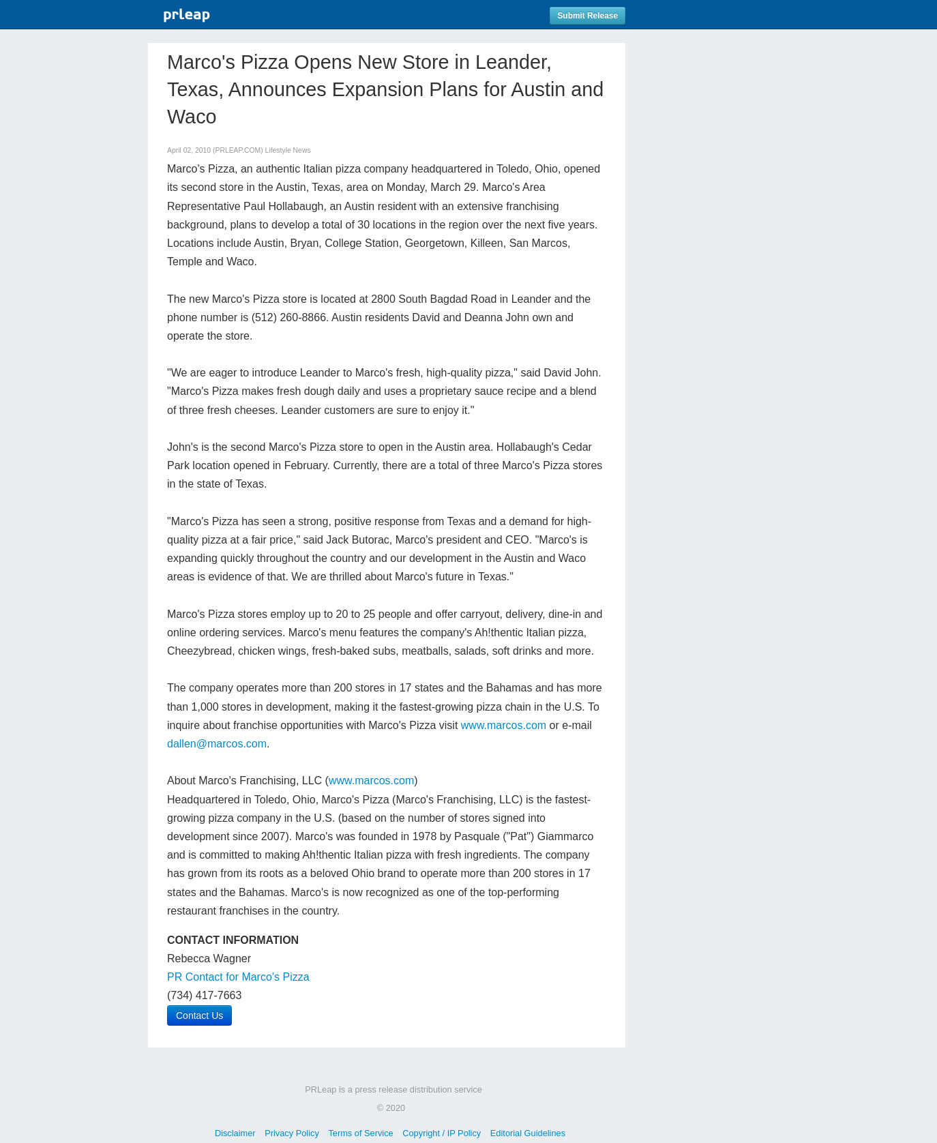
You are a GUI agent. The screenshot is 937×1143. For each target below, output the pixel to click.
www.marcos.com (503, 725)
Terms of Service (360, 1133)
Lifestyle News (288, 150)
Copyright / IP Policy (441, 1133)
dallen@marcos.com (217, 743)
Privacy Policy (292, 1133)
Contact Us (199, 1015)
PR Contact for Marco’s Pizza (238, 977)
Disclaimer (235, 1133)
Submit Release (587, 15)
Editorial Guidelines (527, 1133)
